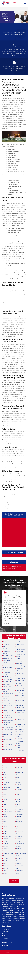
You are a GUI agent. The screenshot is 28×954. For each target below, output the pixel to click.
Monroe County (20, 712)
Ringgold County (20, 750)
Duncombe (19, 792)
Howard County (20, 654)
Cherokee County (8, 693)
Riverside (18, 838)
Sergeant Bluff (7, 811)
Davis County (7, 715)
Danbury (5, 831)
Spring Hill (19, 858)
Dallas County (7, 713)
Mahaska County (20, 698)
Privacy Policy (5, 931)
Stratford (18, 775)
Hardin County (20, 646)
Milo (17, 868)
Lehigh (18, 794)
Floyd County (7, 737)
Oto (4, 819)
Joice (4, 794)
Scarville (5, 868)
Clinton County (7, 708)
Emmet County (7, 732)
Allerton (18, 829)
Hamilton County (21, 642)
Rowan (5, 767)
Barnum (18, 784)
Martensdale (19, 870)
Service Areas (5, 929)
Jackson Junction (8, 853)
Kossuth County (20, 680)
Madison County (20, 695)
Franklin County (7, 739)
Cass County (6, 684)
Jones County (20, 675)
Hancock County (20, 644)
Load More (14, 880)
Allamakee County (6, 647)
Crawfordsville (20, 843)
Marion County (20, 700)
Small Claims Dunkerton (11, 7)
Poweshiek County (19, 746)
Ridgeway (6, 848)
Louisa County (20, 688)
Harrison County (20, 649)
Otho (17, 797)
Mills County (19, 705)
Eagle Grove (6, 775)
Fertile (5, 802)
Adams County (7, 644)
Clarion (5, 779)
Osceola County (20, 724)
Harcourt (18, 787)
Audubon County (8, 655)
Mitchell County (20, 707)
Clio (17, 826)
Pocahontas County (19, 735)
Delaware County (8, 720)
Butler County (7, 677)
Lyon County (19, 693)
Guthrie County (7, 749)
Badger (18, 799)
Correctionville (7, 836)
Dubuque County (8, 729)
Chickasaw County (6, 697)
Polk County (19, 738)
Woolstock (6, 765)
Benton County (7, 658)
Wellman (18, 833)
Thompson (6, 865)
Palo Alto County (20, 729)
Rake (4, 870)
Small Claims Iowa (19, 952)
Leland (5, 873)
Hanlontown (6, 797)
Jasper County (20, 668)
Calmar (5, 863)
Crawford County (8, 710)
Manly (5, 789)
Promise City (19, 814)
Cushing (5, 833)
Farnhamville (19, 772)
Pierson (5, 816)
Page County (19, 727)
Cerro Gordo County (6, 690)
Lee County (19, 683)
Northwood (6, 787)
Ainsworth (19, 851)
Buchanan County (8, 670)
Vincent (18, 777)
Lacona (18, 873)
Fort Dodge (19, 809)
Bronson (5, 838)
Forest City (19, 767)
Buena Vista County (6, 673)
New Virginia (19, 865)
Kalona (18, 841)
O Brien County (20, 722)
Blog (3, 933)
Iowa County (19, 663)
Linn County (19, 685)
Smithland (6, 804)
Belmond (6, 782)
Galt (4, 772)
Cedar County (7, 686)
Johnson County (20, 673)
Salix (4, 814)
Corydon (18, 824)
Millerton (18, 816)
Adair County (6, 642)
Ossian (5, 851)
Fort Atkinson (7, 856)
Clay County (6, 703)
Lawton (5, 826)
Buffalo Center (20, 770)
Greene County (7, 744)
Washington (19, 836)
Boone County (7, 665)
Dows (4, 777)
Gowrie (18, 806)
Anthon (5, 841)
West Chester (20, 831)
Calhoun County (7, 679)
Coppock (18, 846)
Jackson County (20, 666)
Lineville (18, 819)
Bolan (5, 784)
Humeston (19, 821)
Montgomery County (20, 716)
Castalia (5, 861)
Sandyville (19, 861)
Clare (17, 779)
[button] (13, 629)
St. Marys (18, 856)
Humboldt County (19, 657)
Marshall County (20, 702)
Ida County (19, 661)
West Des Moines (21, 853)
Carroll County (7, 681)
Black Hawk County (6, 661)
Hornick (5, 829)
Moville (5, 821)
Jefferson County (21, 671)
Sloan (4, 806)
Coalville (18, 802)
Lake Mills (19, 765)
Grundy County (7, 746)
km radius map (14, 532)
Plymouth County (21, 731)
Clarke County (7, 700)
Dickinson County (8, 727)
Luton (5, 824)
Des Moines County (6, 723)
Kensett (5, 792)
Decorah (5, 858)
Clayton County (7, 705)
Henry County (20, 651)
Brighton (18, 848)
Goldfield (5, 770)
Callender (19, 789)
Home (3, 7)
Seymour (18, 811)
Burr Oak (5, 843)
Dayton (18, 804)
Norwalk (18, 863)
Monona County (20, 710)
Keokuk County (20, 678)
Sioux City (6, 809)
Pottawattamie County (20, 742)
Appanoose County (6, 652)
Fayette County (7, 734)
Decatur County (7, 717)
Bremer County (7, 667)
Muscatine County (21, 719)
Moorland (19, 782)
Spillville (5, 846)
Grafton (5, 799)
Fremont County (8, 742)
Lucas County (20, 690)
